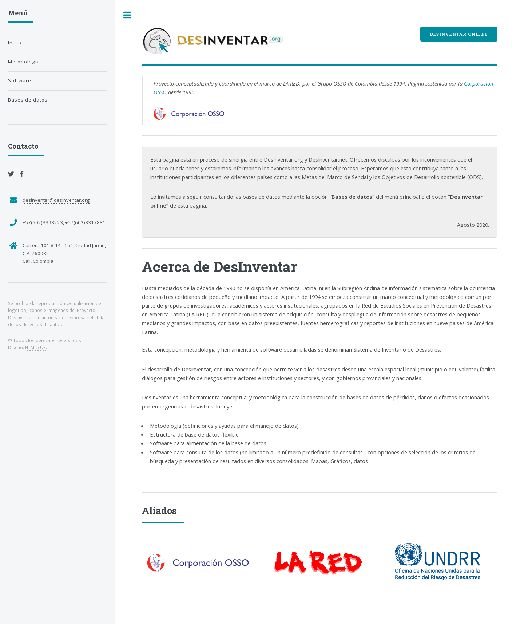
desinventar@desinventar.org (56, 200)
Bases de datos (28, 99)
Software (19, 80)
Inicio (14, 42)
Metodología (24, 61)
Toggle (127, 15)
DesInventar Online (459, 34)
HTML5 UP (35, 347)
